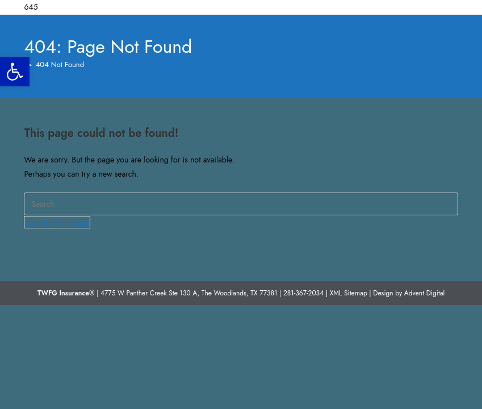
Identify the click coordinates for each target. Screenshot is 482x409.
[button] (15, 71)
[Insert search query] (241, 204)
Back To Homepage (56, 222)
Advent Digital (424, 293)
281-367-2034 (303, 293)
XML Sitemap (348, 293)
